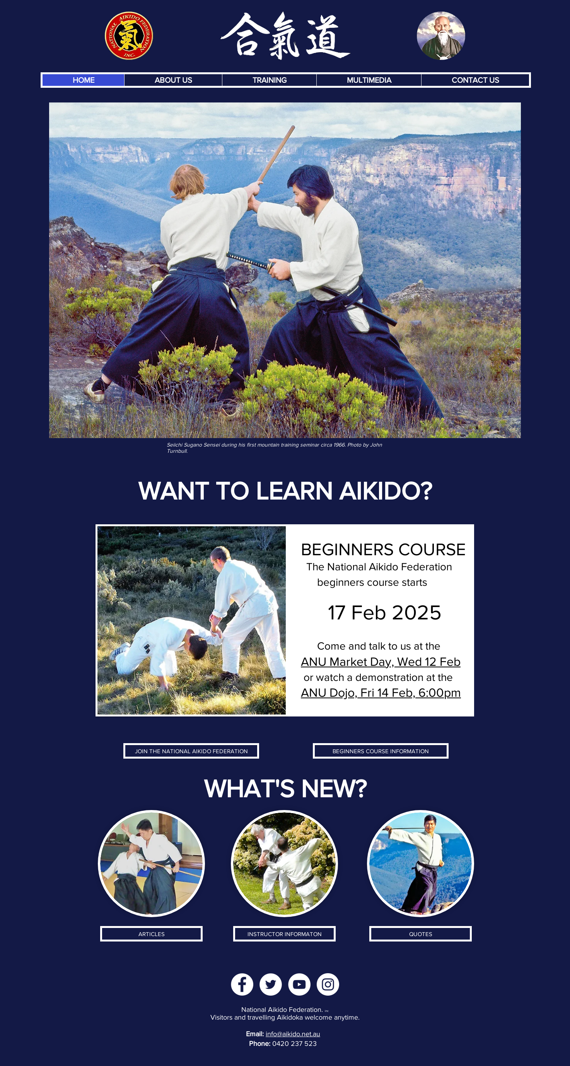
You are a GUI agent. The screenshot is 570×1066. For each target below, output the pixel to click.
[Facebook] (242, 984)
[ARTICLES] (151, 933)
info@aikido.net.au (293, 1034)
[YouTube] (299, 984)
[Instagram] (328, 984)
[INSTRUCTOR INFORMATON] (284, 933)
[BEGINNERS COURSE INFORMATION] (381, 751)
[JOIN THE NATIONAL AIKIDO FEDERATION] (191, 751)
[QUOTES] (420, 933)
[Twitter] (270, 984)
